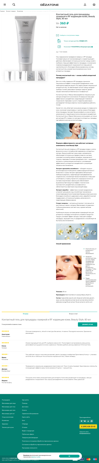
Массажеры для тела (8, 410)
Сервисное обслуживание (30, 413)
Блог (23, 420)
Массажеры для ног (8, 413)
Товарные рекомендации (30, 437)
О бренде (25, 424)
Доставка (25, 406)
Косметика (5, 420)
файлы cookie (36, 457)
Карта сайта (26, 417)
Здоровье (5, 424)
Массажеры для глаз (8, 406)
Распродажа (6, 400)
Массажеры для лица (9, 403)
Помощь (24, 403)
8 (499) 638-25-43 (88, 426)
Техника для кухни (8, 427)
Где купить (25, 400)
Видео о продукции (28, 430)
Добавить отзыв (87, 324)
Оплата (24, 410)
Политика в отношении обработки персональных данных (40, 441)
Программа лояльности (29, 448)
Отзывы (25, 314)
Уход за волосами (7, 417)
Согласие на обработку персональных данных (37, 444)
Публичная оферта (28, 434)
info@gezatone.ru (84, 433)
